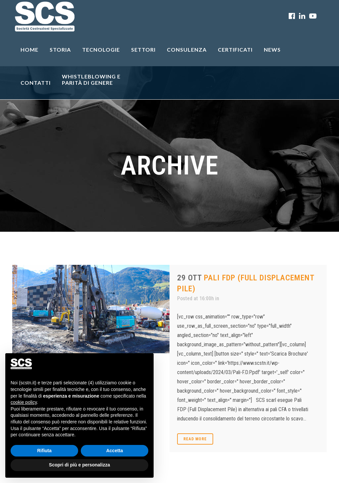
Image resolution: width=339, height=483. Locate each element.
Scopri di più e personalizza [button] (79, 464)
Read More (195, 439)
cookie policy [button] (24, 402)
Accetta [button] (114, 450)
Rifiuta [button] (44, 450)
